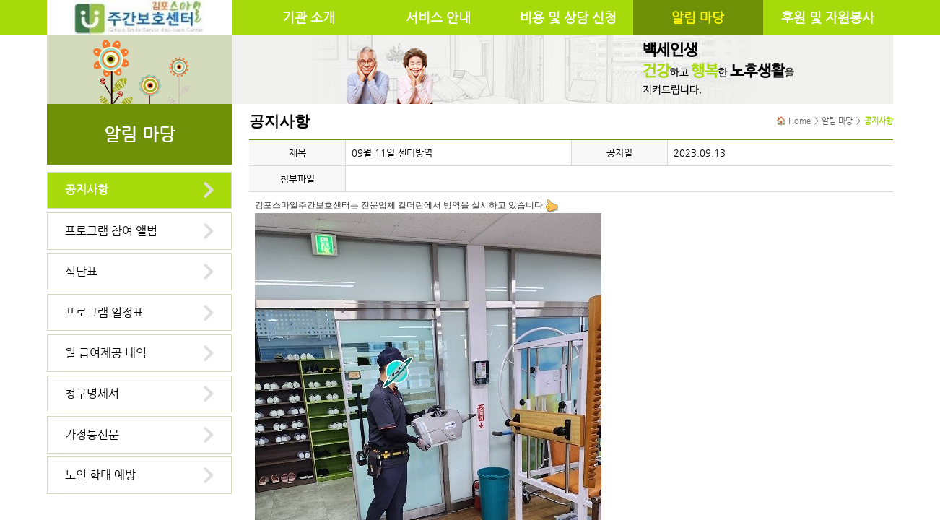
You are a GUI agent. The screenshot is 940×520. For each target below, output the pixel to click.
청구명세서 (92, 393)
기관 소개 (308, 17)
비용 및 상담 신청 (568, 17)
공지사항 (86, 189)
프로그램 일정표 (104, 312)
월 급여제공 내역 (106, 353)
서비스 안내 (438, 17)
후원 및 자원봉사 (827, 17)
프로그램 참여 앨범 (111, 231)
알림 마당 (697, 17)
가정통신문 (92, 434)
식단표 (81, 271)
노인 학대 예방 (100, 475)
